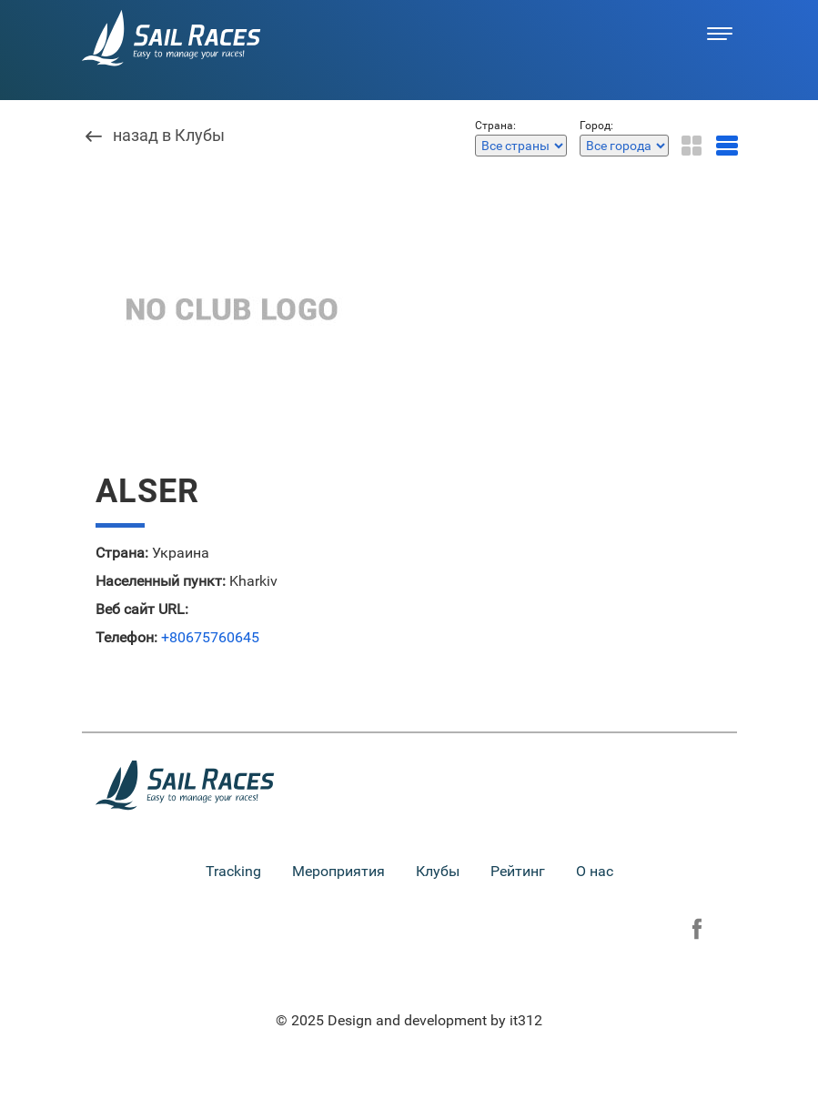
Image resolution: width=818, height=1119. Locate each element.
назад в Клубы (169, 136)
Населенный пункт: (161, 581)
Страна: (122, 553)
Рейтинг (517, 871)
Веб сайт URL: (142, 609)
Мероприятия (338, 871)
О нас (594, 871)
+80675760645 (210, 637)
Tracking (233, 871)
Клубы (437, 871)
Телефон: (126, 637)
